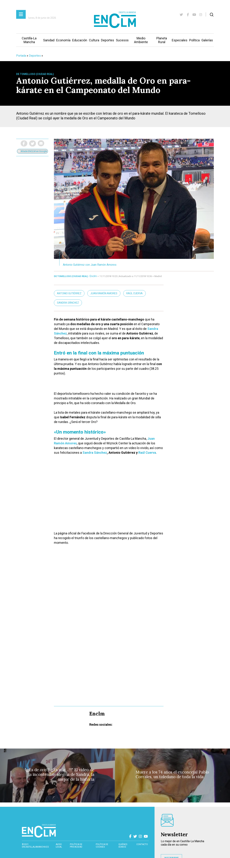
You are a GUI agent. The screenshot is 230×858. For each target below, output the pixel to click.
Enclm (93, 276)
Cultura (94, 40)
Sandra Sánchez (68, 302)
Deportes (107, 40)
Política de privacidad (76, 845)
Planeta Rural (161, 40)
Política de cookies (102, 845)
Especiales (179, 40)
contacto (142, 844)
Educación (79, 40)
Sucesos (122, 40)
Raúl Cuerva (134, 293)
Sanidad (48, 40)
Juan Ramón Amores (103, 293)
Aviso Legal (59, 845)
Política (194, 40)
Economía (63, 40)
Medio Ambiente (141, 40)
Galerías (207, 40)
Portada (21, 55)
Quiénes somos (122, 845)
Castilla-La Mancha (29, 40)
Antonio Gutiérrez (69, 293)
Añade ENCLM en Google (32, 151)
